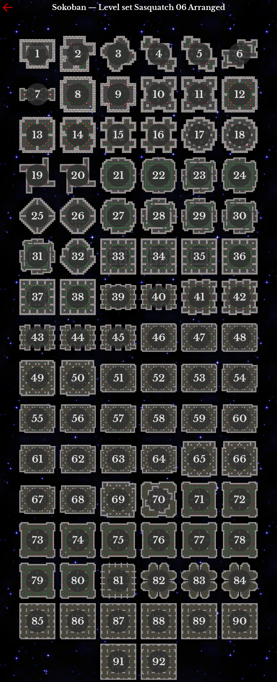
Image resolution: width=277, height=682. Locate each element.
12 (239, 94)
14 (78, 135)
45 (118, 337)
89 (199, 621)
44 (77, 337)
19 (37, 175)
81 (118, 580)
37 (37, 297)
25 (37, 216)
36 (239, 256)
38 (78, 297)
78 (240, 540)
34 (159, 256)
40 (159, 297)
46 (159, 337)
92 (159, 662)
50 (78, 378)
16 (158, 135)
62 (78, 459)
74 (78, 540)
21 (118, 175)
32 (78, 256)
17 (199, 135)
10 (159, 94)
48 (239, 337)
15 (118, 135)
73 (37, 540)
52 (159, 378)
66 (239, 459)
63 (118, 459)
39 (118, 297)
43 (37, 337)
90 (239, 621)
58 (159, 418)
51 (118, 378)
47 (199, 337)
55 (37, 418)
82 (159, 580)
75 (118, 540)
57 (118, 418)
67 (37, 499)
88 (159, 621)
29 (199, 216)
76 (159, 540)
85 (37, 621)
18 (239, 135)
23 (199, 175)
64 (159, 459)
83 (199, 580)
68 (77, 499)
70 (159, 499)
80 (78, 580)
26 (78, 216)
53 (199, 378)
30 (239, 216)
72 (240, 499)
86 (77, 621)
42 (239, 297)
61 (37, 459)
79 (37, 580)
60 (239, 418)
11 (199, 94)
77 (199, 540)
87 (118, 621)
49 (37, 378)
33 (118, 256)
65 (199, 459)
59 (199, 418)
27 (118, 216)
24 (239, 175)
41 (199, 297)
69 (118, 499)
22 (158, 175)
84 (239, 580)
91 (118, 662)
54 (239, 378)
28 (159, 216)
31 (37, 256)
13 (37, 135)
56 (78, 418)
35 (199, 256)
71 (199, 499)
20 (78, 175)
